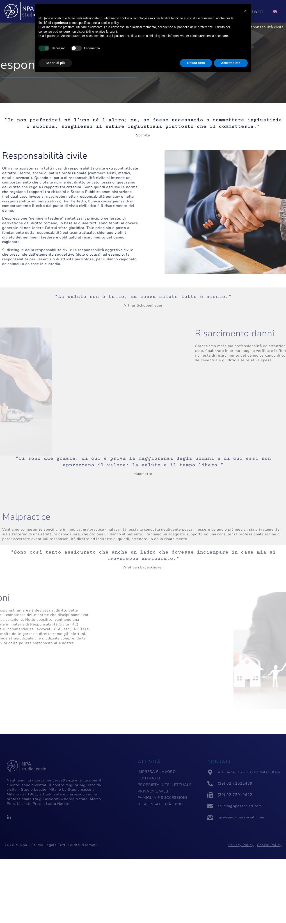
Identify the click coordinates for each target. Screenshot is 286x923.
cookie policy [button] (110, 23)
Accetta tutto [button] (230, 63)
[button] (245, 10)
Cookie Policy (269, 845)
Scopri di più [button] (55, 63)
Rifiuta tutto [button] (196, 63)
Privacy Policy (241, 845)
